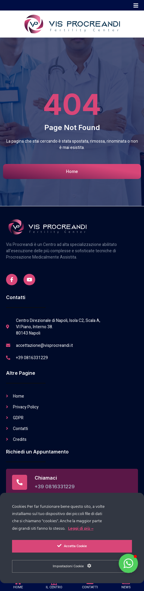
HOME (18, 587)
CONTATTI (90, 587)
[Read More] (72, 482)
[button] (135, 5)
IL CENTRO (54, 587)
